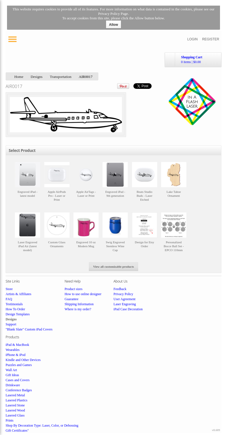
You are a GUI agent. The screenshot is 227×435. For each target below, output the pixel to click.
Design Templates (18, 314)
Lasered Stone (15, 405)
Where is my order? (77, 309)
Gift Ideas (12, 375)
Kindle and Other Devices (23, 360)
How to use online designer (82, 294)
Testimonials (14, 304)
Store (9, 289)
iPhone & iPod (16, 355)
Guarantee (71, 299)
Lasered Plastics (16, 400)
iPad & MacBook (17, 345)
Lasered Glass (15, 415)
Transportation (60, 77)
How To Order (15, 309)
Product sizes (73, 289)
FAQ (9, 299)
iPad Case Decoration (128, 309)
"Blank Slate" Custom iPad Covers (29, 329)
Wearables (13, 350)
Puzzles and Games (19, 365)
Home (18, 77)
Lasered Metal (15, 395)
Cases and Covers (17, 380)
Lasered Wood (15, 410)
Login (192, 39)
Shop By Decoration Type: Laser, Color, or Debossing (42, 425)
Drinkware (13, 385)
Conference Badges (19, 390)
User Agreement (124, 299)
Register (210, 39)
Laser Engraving (124, 304)
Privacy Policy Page (113, 13)
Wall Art (11, 370)
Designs (37, 77)
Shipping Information (79, 304)
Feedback (119, 289)
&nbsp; (27, 184)
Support (11, 324)
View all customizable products (113, 266)
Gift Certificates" (17, 430)
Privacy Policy (123, 294)
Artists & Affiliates (18, 294)
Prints (9, 420)
